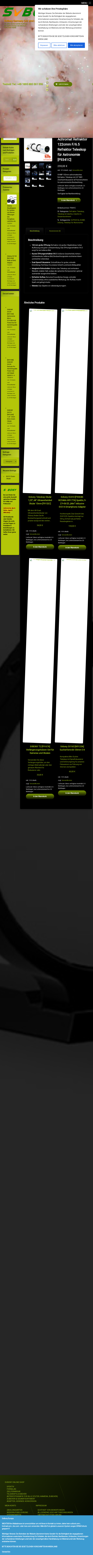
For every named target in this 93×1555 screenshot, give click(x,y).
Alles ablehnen (59, 45)
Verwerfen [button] (6, 1552)
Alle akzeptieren (76, 45)
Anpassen (44, 45)
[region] (61, 28)
